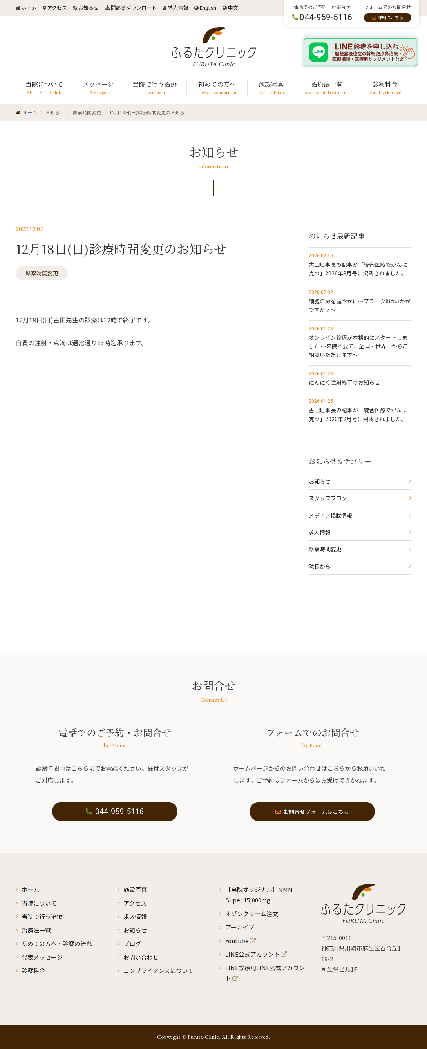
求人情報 (178, 7)
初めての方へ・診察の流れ (57, 943)
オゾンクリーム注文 (251, 913)
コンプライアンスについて (158, 970)
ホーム (29, 7)
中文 (233, 7)
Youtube (237, 941)
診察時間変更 (41, 273)
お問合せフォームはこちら (312, 811)
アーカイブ (239, 927)
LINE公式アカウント (252, 954)
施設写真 (135, 889)
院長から (320, 566)
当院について (39, 903)
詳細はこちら (390, 17)
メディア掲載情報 (330, 515)
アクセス (57, 7)
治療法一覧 (36, 930)
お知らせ (88, 7)
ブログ (132, 943)
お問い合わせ (141, 957)
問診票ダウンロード (134, 7)
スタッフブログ (328, 498)
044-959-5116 (115, 811)
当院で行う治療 (42, 916)
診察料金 (33, 970)
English (208, 7)
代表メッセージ (42, 957)
